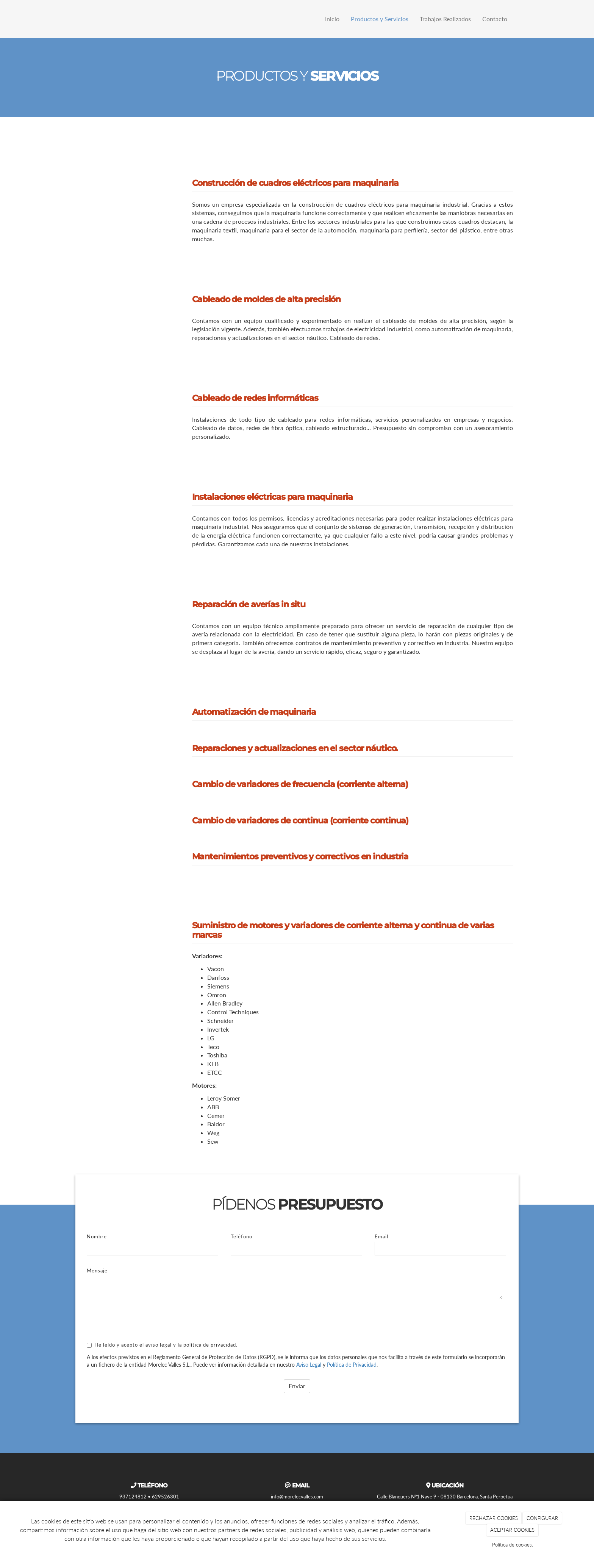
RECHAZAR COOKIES (493, 1518)
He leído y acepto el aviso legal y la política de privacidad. (162, 1345)
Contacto (494, 18)
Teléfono (241, 1236)
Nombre (97, 1236)
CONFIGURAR (542, 1518)
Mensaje (97, 1270)
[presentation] (144, 1320)
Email (381, 1236)
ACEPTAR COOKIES (512, 1530)
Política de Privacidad (352, 1364)
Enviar (297, 1385)
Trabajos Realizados (445, 18)
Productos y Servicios (379, 18)
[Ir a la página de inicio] (73, 19)
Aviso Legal (308, 1364)
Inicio (332, 18)
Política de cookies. (512, 1545)
